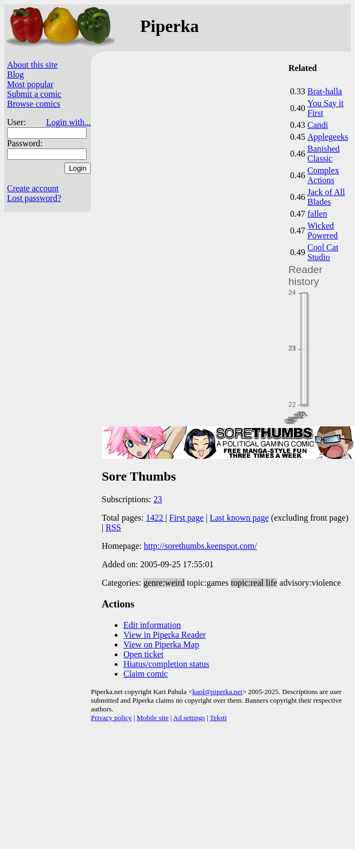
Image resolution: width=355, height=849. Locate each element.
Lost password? (34, 198)
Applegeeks (328, 136)
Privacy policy (111, 718)
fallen (317, 213)
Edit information (152, 625)
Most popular (30, 84)
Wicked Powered (322, 230)
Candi (317, 124)
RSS (113, 527)
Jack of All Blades (326, 196)
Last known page (238, 517)
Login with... (68, 122)
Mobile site (153, 718)
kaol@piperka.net (217, 692)
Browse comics (33, 103)
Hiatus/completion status (166, 664)
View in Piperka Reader (164, 634)
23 (158, 499)
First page (186, 517)
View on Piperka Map (161, 644)
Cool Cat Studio (322, 252)
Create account (33, 188)
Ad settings (189, 718)
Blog (15, 74)
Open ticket (143, 654)
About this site (32, 64)
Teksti (218, 718)
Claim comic (145, 673)
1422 (156, 517)
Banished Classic (323, 153)
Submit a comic (34, 94)
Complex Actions (323, 175)
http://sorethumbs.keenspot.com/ (200, 545)
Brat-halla (324, 91)
